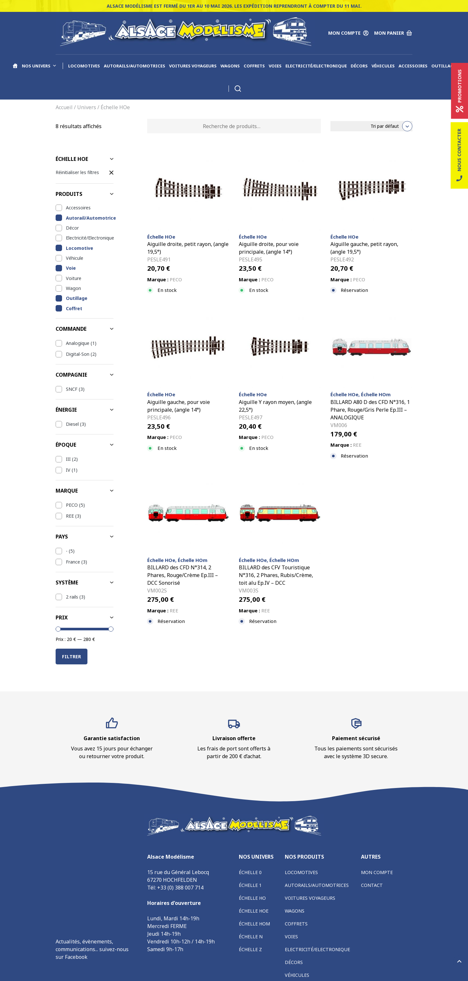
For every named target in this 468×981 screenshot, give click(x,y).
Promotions (459, 90)
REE (70, 516)
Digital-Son (77, 354)
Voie (71, 268)
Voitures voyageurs (193, 66)
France (73, 562)
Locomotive (79, 248)
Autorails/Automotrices (134, 66)
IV (68, 470)
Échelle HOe (253, 911)
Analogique (77, 343)
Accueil (64, 107)
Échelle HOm (254, 924)
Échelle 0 (250, 872)
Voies (275, 66)
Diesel (72, 424)
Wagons (230, 66)
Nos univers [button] (39, 66)
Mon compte (377, 872)
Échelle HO (252, 898)
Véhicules (383, 66)
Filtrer (71, 656)
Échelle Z (250, 949)
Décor (72, 228)
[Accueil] (15, 66)
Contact (372, 885)
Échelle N (251, 936)
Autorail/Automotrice (89, 218)
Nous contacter (459, 155)
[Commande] (371, 126)
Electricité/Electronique (316, 66)
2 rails (72, 597)
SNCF (71, 389)
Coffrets (254, 66)
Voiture (73, 278)
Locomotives (84, 66)
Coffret (74, 308)
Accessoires (413, 66)
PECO (72, 505)
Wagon (73, 288)
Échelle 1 (250, 885)
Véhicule (74, 258)
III (68, 459)
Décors (359, 66)
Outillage (443, 66)
